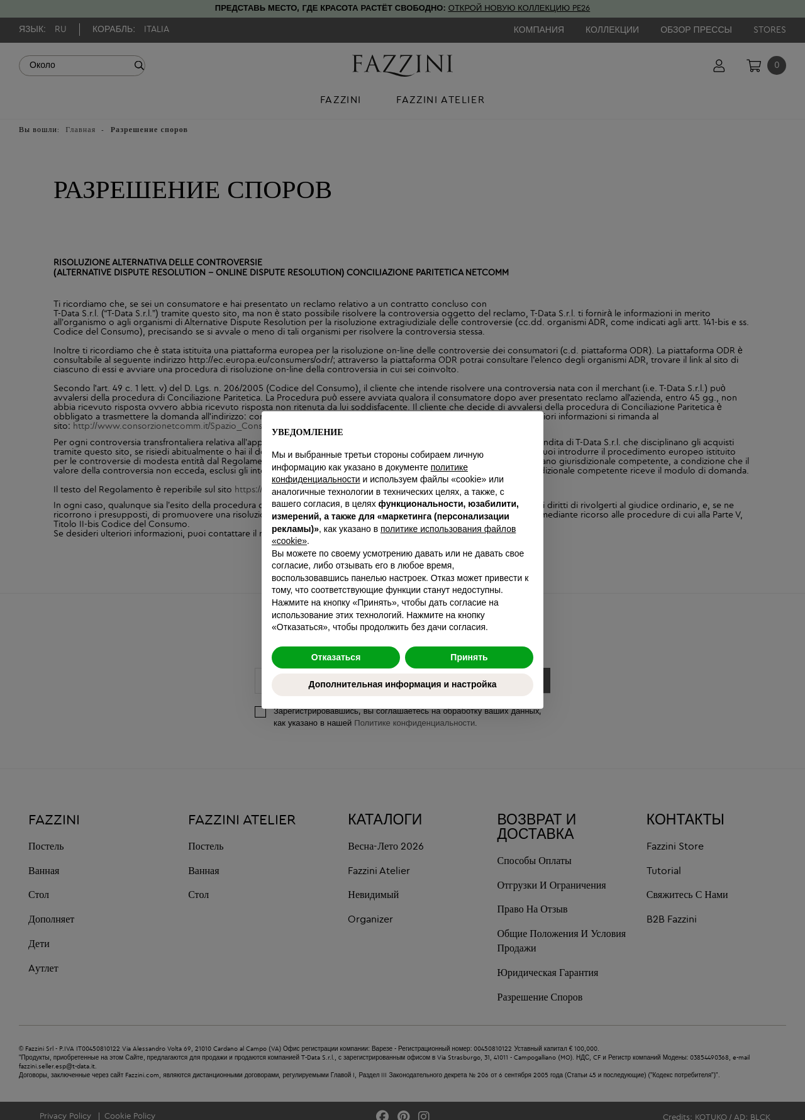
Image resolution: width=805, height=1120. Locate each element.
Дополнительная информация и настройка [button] (403, 684)
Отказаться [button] (336, 657)
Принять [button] (468, 657)
